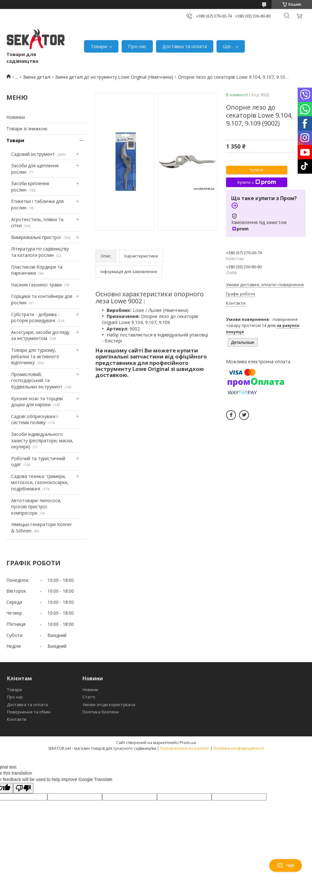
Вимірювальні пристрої (36, 237)
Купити (256, 170)
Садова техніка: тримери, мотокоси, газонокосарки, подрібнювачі (39, 482)
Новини (90, 689)
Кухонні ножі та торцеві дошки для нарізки (37, 401)
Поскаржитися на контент (184, 748)
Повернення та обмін (29, 712)
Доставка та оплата (184, 46)
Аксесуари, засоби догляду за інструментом (40, 335)
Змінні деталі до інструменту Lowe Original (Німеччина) (114, 77)
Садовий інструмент (33, 154)
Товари (98, 46)
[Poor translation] (23, 788)
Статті (88, 697)
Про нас (137, 46)
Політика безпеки (100, 712)
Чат (285, 865)
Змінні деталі (37, 77)
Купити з (256, 182)
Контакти (16, 719)
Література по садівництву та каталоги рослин (40, 252)
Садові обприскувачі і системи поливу (34, 419)
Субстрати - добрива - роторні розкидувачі (35, 317)
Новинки (15, 117)
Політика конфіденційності (238, 748)
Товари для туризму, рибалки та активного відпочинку (35, 356)
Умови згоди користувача (108, 704)
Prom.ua (188, 742)
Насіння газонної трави (36, 285)
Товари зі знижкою (26, 129)
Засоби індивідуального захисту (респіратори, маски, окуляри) (42, 440)
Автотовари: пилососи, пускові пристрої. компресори (36, 506)
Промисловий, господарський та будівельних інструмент (36, 380)
